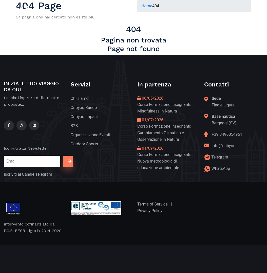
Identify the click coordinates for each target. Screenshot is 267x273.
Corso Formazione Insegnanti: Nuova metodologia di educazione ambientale (164, 161)
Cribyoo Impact (84, 116)
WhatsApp (220, 168)
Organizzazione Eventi (90, 134)
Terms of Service (152, 204)
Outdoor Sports (84, 144)
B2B (74, 125)
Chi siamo (80, 98)
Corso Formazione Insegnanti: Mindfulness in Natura (164, 107)
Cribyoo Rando (84, 107)
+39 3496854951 (227, 134)
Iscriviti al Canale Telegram (28, 174)
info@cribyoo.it (225, 145)
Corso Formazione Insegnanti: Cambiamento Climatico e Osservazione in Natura (164, 133)
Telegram (219, 157)
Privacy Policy (149, 210)
